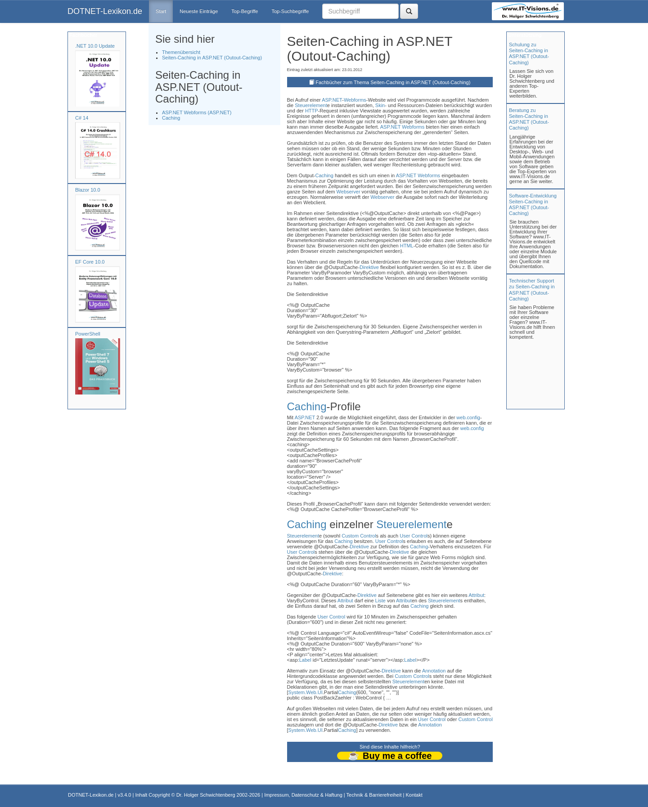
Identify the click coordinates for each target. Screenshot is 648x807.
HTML (407, 245)
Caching (171, 118)
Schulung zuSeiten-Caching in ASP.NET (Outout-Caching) (529, 53)
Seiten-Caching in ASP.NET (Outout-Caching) (212, 57)
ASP (326, 100)
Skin (380, 105)
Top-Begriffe (244, 11)
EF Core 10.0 (89, 262)
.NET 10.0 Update (95, 46)
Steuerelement (311, 105)
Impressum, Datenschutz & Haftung (303, 795)
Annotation (434, 670)
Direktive (369, 267)
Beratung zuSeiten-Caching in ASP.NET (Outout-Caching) (529, 119)
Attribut (476, 595)
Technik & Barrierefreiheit (374, 795)
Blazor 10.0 (87, 190)
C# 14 (81, 118)
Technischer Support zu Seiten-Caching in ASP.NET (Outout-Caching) (532, 289)
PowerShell (87, 333)
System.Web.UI (305, 692)
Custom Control (359, 535)
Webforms (355, 100)
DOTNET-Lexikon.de (105, 11)
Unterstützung (524, 35)
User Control (414, 535)
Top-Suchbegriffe (290, 11)
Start (161, 11)
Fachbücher (82, 35)
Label (305, 660)
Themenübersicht (181, 52)
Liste (380, 600)
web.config (468, 417)
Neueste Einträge (199, 11)
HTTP (311, 110)
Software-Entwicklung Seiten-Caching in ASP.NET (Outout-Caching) (533, 204)
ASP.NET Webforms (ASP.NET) (196, 112)
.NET (336, 100)
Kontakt (413, 795)
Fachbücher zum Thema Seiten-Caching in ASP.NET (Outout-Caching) (392, 82)
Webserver (348, 191)
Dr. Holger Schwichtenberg (205, 795)
